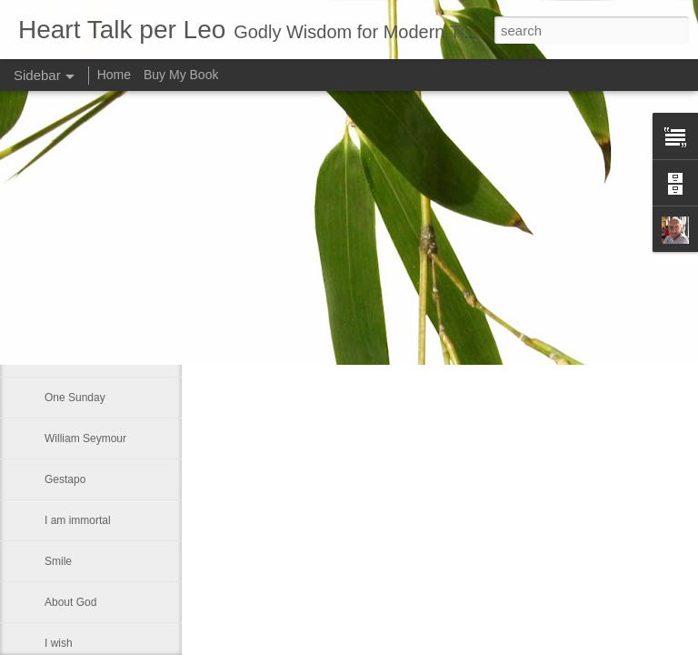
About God (70, 602)
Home (114, 74)
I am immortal (78, 520)
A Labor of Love (83, 356)
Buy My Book (181, 74)
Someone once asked (97, 315)
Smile (58, 561)
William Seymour (85, 438)
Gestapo (65, 479)
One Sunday (75, 397)
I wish (59, 643)
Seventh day (75, 274)
